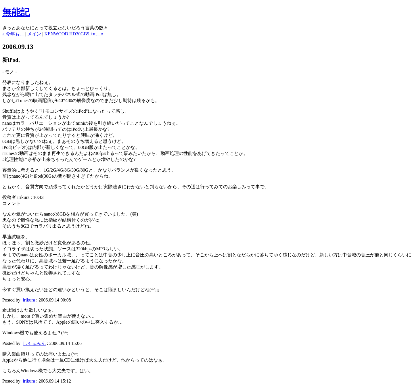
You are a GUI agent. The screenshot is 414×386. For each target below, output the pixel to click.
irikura (29, 299)
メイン (34, 33)
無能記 (16, 12)
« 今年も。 (13, 33)
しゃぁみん (34, 343)
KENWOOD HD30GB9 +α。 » (73, 33)
